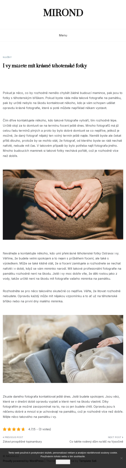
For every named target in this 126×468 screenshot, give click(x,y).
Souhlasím (63, 461)
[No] (121, 458)
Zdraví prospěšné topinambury (22, 441)
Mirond (63, 13)
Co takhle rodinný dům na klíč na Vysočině (96, 441)
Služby (7, 57)
